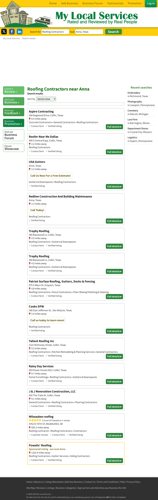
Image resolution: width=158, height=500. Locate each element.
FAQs (122, 481)
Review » (14, 90)
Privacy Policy (133, 481)
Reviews (41, 487)
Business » (14, 101)
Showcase (14, 147)
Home (29, 481)
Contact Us (89, 481)
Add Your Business (74, 481)
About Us (38, 481)
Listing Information (53, 481)
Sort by (31, 99)
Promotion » (14, 122)
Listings (50, 487)
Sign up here (84, 487)
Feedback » (14, 111)
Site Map (30, 487)
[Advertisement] (79, 63)
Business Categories (66, 487)
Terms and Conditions (107, 481)
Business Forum (14, 135)
